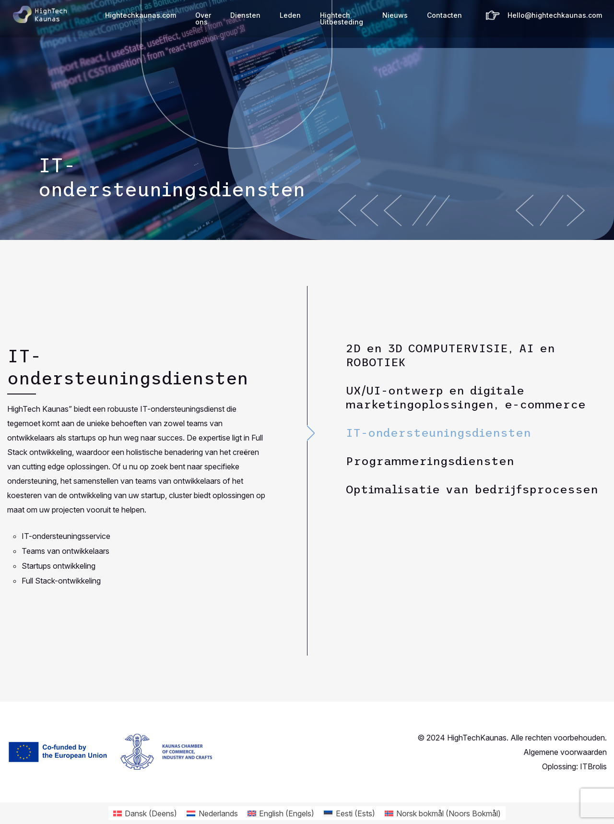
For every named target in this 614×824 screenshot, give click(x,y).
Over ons (203, 18)
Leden (290, 15)
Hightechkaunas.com (140, 15)
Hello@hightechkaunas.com (555, 15)
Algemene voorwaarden (565, 752)
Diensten (245, 15)
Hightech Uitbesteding (341, 18)
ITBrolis (593, 766)
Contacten (444, 15)
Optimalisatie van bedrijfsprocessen (472, 489)
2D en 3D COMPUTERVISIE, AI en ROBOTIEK (450, 355)
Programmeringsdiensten (430, 460)
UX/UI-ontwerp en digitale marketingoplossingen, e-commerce (466, 397)
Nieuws (395, 15)
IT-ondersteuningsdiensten (438, 432)
